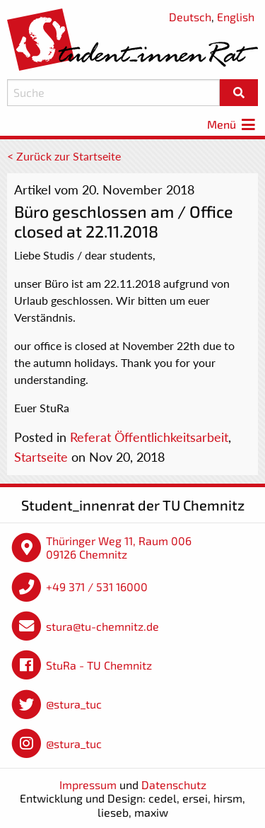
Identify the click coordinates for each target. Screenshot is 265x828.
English (235, 16)
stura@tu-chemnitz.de (102, 626)
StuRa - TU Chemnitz (99, 665)
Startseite (41, 457)
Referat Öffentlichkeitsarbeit (149, 437)
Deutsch (190, 16)
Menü (232, 124)
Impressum (88, 784)
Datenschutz (173, 784)
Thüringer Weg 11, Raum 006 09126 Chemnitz (119, 547)
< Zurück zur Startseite (64, 156)
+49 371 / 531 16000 (97, 586)
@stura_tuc (74, 704)
